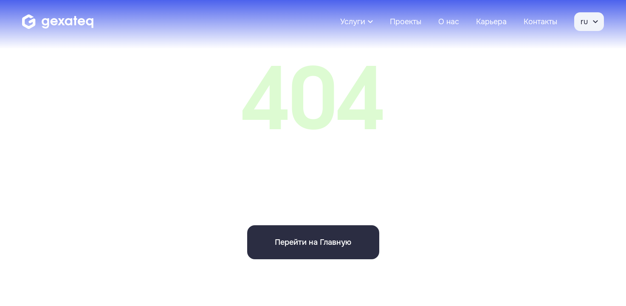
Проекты (405, 21)
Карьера (491, 21)
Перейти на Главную (313, 242)
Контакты (540, 21)
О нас (448, 21)
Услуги (352, 21)
